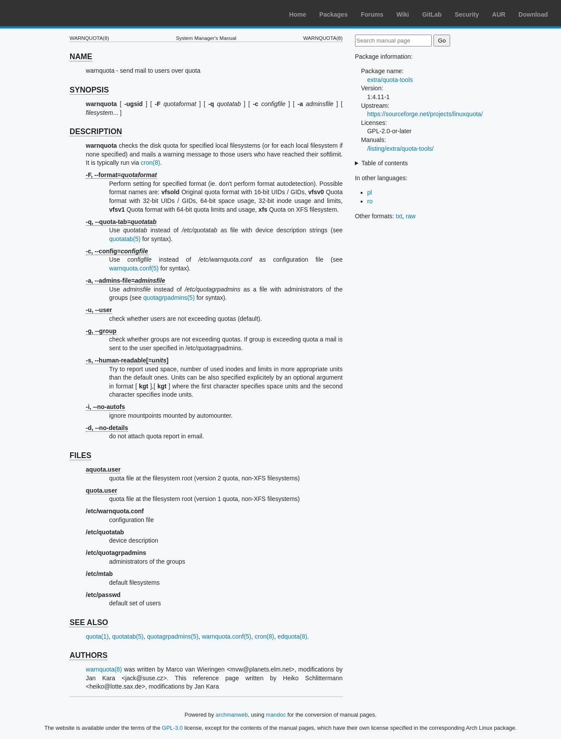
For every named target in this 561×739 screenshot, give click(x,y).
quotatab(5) (125, 238)
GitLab (431, 14)
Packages (334, 14)
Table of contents (385, 163)
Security (467, 14)
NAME (81, 56)
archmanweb (232, 714)
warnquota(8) (104, 669)
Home (297, 14)
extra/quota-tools (390, 79)
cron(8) (150, 162)
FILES (81, 455)
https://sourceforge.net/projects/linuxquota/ (425, 113)
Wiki (403, 14)
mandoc (276, 714)
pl (369, 192)
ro (370, 201)
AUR (498, 14)
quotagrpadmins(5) (169, 297)
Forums (372, 14)
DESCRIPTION (96, 131)
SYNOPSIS (89, 89)
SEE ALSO (89, 622)
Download (533, 14)
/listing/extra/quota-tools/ (400, 148)
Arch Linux (48, 13)
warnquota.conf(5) (134, 268)
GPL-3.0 (172, 728)
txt (399, 216)
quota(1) (97, 636)
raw (411, 216)
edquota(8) (292, 636)
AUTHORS (89, 655)
